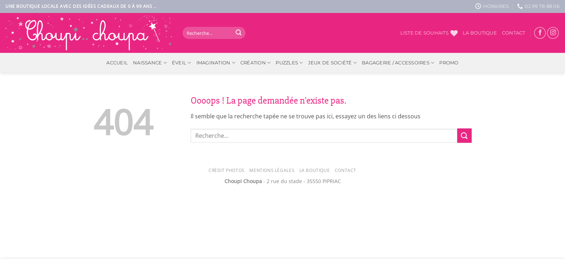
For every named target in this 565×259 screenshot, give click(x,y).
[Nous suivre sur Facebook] (540, 33)
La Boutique (314, 170)
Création (255, 62)
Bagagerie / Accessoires (398, 62)
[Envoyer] (238, 33)
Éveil (181, 62)
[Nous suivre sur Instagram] (553, 33)
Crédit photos (227, 170)
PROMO (448, 62)
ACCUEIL (117, 62)
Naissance (150, 62)
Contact (513, 33)
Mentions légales (271, 170)
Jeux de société (332, 62)
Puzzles (289, 62)
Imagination (215, 62)
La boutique (480, 33)
